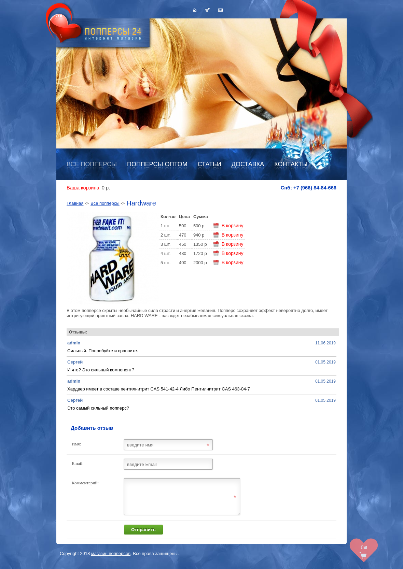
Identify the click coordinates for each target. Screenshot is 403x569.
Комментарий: (85, 482)
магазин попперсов (110, 559)
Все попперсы (92, 164)
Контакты (290, 164)
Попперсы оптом (157, 164)
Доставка (248, 164)
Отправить (143, 535)
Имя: (76, 443)
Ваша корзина (83, 187)
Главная (75, 203)
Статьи (209, 164)
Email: (78, 463)
